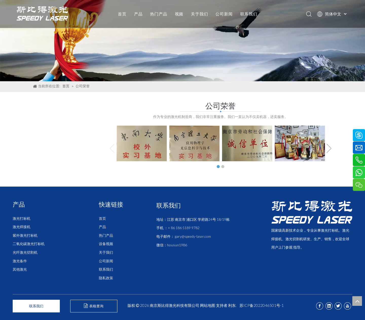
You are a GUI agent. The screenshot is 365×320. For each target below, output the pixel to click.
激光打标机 (21, 218)
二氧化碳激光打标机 (29, 244)
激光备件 (20, 261)
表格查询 (93, 306)
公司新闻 (223, 13)
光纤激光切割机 (25, 252)
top (357, 301)
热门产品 (158, 13)
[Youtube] (347, 306)
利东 (232, 305)
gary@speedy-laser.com (193, 236)
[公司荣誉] (182, 40)
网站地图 (207, 305)
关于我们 (199, 13)
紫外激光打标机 (25, 235)
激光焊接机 (21, 227)
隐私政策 (106, 278)
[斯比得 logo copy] (311, 212)
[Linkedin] (329, 306)
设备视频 (106, 244)
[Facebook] (319, 306)
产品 (138, 13)
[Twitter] (338, 306)
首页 (122, 13)
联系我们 (248, 13)
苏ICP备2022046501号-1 (262, 305)
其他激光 (20, 269)
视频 (179, 13)
